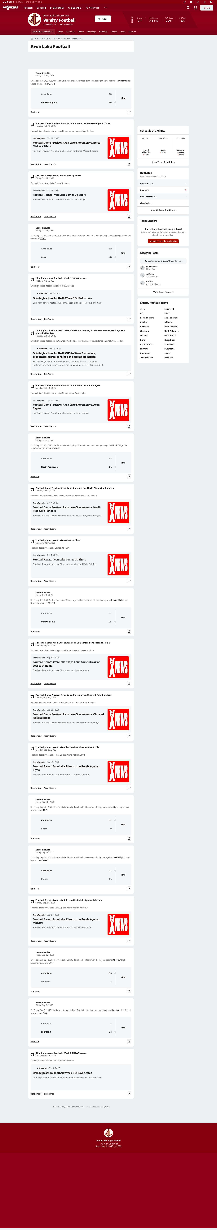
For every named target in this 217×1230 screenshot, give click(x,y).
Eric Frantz (40, 293)
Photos (114, 31)
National (144, 183)
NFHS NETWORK (33, 2)
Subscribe (76, 1191)
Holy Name (145, 353)
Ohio (142, 190)
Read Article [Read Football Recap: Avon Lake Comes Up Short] (36, 216)
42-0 (45, 810)
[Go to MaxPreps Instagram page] (108, 1179)
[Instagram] (198, 2)
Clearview (144, 331)
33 (110, 94)
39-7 (51, 963)
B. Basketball (57, 7)
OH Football (50, 38)
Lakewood (169, 308)
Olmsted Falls (117, 600)
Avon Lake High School (108, 1135)
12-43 (43, 238)
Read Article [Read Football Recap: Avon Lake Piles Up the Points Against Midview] (36, 940)
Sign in (207, 7)
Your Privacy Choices (148, 1191)
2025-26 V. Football (42, 31)
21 (110, 613)
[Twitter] (205, 2)
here (180, 261)
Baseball (41, 7)
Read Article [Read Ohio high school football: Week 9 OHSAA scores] (36, 319)
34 (110, 102)
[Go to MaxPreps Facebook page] (128, 1179)
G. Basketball (75, 7)
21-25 (52, 603)
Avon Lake (42, 94)
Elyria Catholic (146, 344)
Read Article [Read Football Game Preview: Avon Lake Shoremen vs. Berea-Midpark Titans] (36, 164)
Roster (81, 31)
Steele (116, 857)
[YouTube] (191, 2)
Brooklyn (144, 322)
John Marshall (146, 357)
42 (110, 820)
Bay (142, 313)
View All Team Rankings (163, 210)
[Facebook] (211, 2)
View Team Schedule (163, 162)
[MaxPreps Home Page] (32, 38)
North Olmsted (170, 326)
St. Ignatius (169, 348)
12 (110, 248)
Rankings (103, 31)
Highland (115, 1010)
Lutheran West (170, 317)
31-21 (45, 860)
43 (110, 257)
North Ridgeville (119, 445)
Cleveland (144, 203)
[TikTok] (185, 2)
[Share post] (129, 112)
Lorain (167, 313)
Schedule (70, 31)
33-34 (52, 83)
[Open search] (188, 7)
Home (60, 31)
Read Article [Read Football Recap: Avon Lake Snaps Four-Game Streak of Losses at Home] (36, 683)
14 (110, 458)
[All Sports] (105, 7)
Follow (102, 18)
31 (110, 466)
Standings (91, 31)
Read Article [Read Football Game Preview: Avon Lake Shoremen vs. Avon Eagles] (36, 426)
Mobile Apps (61, 1191)
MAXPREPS (8, 2)
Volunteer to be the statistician (163, 241)
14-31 (57, 448)
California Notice (126, 1191)
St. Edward (169, 344)
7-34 (45, 1013)
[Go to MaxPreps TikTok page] (88, 1179)
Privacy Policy (91, 1191)
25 (110, 621)
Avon (59, 235)
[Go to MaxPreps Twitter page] (118, 1179)
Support (168, 1191)
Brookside (144, 326)
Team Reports (39, 138)
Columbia (144, 335)
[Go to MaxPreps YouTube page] (98, 1179)
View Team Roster (163, 292)
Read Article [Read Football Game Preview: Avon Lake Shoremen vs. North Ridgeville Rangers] (36, 528)
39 (110, 973)
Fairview (144, 348)
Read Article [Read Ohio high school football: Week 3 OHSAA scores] (36, 1093)
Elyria (115, 807)
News (122, 31)
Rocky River (169, 339)
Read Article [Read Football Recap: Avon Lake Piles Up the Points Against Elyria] (36, 788)
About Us (48, 1191)
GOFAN (19, 2)
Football (28, 7)
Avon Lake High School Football (70, 38)
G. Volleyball (93, 7)
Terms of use (107, 1191)
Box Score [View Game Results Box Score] (35, 112)
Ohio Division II (146, 196)
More (132, 31)
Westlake (168, 357)
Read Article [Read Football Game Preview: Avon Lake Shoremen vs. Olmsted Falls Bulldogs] (36, 735)
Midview (117, 960)
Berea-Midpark (119, 80)
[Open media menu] (195, 7)
